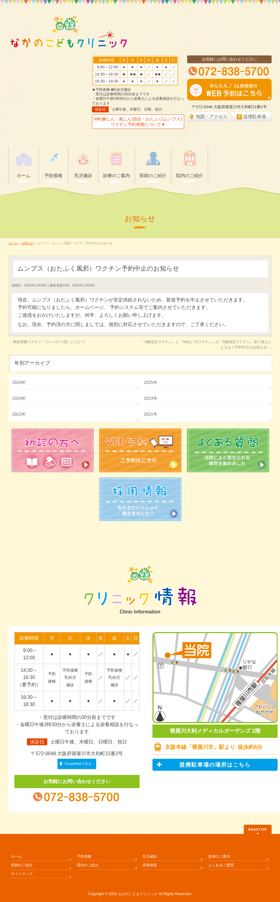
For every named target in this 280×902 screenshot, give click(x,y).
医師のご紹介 (22, 865)
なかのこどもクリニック (138, 894)
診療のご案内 (219, 856)
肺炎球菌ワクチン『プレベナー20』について (46, 342)
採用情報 (150, 865)
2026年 (19, 382)
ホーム (16, 856)
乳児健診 (150, 856)
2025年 (150, 382)
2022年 (19, 414)
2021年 (150, 414)
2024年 (19, 398)
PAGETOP (257, 829)
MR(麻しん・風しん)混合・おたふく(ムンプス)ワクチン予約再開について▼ (138, 122)
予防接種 (84, 856)
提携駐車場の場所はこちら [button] (203, 765)
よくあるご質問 (221, 865)
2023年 (150, 398)
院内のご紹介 (88, 865)
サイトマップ (22, 874)
